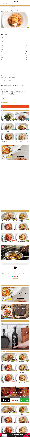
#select (10, 3)
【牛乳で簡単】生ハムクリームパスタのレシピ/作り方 (8, 424)
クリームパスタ (13, 370)
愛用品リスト (7, 3)
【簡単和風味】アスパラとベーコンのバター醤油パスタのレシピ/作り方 (22, 231)
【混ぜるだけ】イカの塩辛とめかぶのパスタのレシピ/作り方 (8, 121)
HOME (2, 6)
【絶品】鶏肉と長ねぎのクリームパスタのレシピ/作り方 (22, 141)
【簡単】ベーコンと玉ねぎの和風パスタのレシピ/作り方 (8, 221)
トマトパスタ (13, 240)
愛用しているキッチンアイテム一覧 (15, 106)
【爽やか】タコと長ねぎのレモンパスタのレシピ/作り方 (22, 131)
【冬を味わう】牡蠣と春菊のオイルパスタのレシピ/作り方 (8, 141)
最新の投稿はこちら (14, 278)
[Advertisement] (15, 66)
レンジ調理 (9, 11)
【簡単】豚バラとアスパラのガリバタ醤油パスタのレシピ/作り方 (22, 242)
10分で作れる (6, 11)
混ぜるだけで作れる (13, 11)
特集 (4, 3)
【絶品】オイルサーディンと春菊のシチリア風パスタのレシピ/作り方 (22, 121)
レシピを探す (2, 3)
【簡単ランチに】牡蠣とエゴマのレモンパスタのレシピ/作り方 (8, 131)
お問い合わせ (13, 3)
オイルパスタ (13, 129)
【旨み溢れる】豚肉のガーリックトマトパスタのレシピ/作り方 (8, 242)
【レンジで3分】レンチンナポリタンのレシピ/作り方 (13, 6)
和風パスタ (5, 6)
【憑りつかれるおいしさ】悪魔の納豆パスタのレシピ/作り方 (22, 221)
